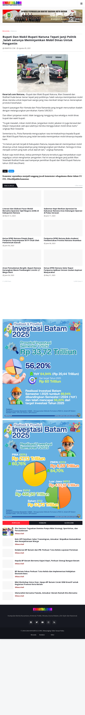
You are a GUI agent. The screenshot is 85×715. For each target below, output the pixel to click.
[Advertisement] (22, 302)
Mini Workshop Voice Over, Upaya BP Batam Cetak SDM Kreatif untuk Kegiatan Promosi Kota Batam (46, 583)
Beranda (6, 31)
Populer (16, 523)
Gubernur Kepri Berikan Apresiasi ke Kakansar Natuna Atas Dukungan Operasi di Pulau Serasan (63, 211)
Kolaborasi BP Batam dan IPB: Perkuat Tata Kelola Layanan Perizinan (46, 550)
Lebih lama (77, 281)
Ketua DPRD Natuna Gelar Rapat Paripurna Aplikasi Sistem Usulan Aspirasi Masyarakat (63, 270)
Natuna (14, 31)
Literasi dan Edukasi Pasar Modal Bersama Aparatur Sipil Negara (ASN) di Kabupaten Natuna (21, 211)
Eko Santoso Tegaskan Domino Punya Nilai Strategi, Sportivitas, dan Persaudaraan (46, 529)
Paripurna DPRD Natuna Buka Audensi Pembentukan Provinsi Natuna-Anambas (62, 239)
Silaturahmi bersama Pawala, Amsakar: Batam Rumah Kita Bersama (46, 593)
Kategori (69, 523)
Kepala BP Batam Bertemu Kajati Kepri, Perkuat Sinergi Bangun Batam (47, 561)
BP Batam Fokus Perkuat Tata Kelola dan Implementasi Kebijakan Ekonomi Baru (45, 572)
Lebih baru (7, 281)
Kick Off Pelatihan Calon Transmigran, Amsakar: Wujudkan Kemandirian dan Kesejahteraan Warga (48, 540)
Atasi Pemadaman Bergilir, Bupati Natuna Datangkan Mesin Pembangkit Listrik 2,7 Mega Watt (22, 270)
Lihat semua (78, 185)
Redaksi (42, 635)
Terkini (42, 523)
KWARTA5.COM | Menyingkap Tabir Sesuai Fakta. (47, 631)
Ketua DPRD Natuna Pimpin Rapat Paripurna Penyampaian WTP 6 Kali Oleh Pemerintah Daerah (21, 240)
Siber (52, 635)
